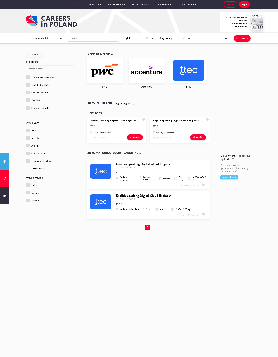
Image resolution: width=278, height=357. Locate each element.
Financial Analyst (37, 92)
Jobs (77, 4)
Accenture (33, 138)
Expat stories (116, 4)
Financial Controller (38, 108)
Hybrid (32, 185)
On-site (32, 192)
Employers (94, 4)
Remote (32, 200)
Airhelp (32, 145)
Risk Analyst (34, 100)
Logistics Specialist (38, 85)
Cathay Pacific (36, 153)
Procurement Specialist (40, 77)
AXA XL (32, 130)
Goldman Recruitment (39, 161)
